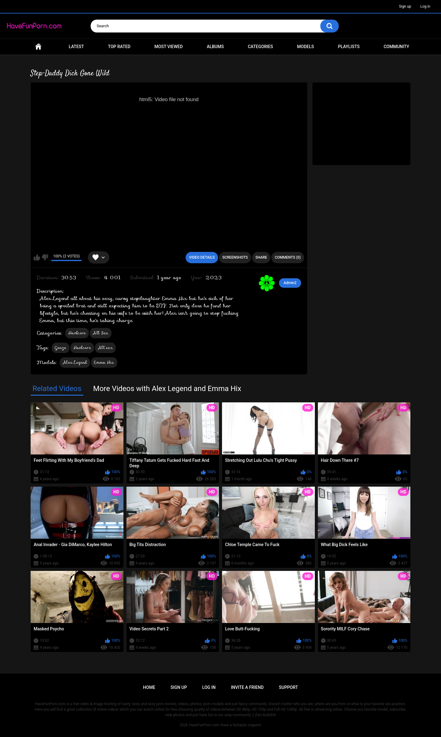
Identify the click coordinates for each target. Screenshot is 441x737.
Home (38, 47)
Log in (425, 6)
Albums (215, 46)
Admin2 (290, 283)
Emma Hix (104, 362)
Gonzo (60, 348)
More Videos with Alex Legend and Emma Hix (167, 388)
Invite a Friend (247, 687)
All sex (105, 348)
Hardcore (77, 333)
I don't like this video (45, 257)
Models (305, 46)
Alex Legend (75, 362)
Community (396, 46)
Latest (76, 46)
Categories (260, 46)
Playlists (349, 46)
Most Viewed (168, 46)
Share (261, 257)
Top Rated (119, 46)
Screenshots (235, 257)
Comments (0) (288, 257)
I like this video (37, 257)
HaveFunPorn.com (204, 725)
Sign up (405, 6)
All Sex (100, 333)
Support (288, 687)
